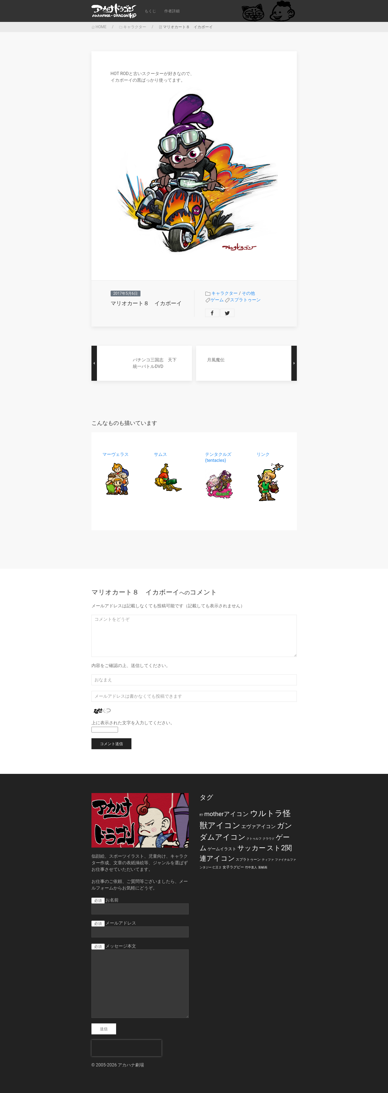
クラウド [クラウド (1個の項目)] (269, 838)
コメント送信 (111, 744)
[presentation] (126, 1048)
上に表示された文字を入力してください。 (133, 722)
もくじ (150, 11)
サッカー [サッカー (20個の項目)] (251, 848)
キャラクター (132, 27)
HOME (99, 27)
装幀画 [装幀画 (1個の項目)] (262, 867)
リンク (262, 454)
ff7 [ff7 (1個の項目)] (201, 815)
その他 (248, 293)
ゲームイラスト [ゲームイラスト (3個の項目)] (222, 848)
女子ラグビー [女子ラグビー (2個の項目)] (233, 867)
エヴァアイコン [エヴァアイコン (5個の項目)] (258, 826)
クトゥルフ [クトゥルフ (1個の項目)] (253, 838)
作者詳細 (172, 11)
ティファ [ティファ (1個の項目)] (268, 860)
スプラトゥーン (245, 299)
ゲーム (217, 299)
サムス (160, 454)
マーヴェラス (115, 454)
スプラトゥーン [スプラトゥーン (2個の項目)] (248, 859)
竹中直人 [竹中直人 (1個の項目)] (251, 867)
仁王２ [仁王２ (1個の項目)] (217, 867)
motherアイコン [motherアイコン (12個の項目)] (226, 813)
